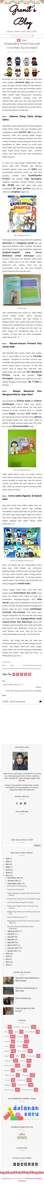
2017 (8, 876)
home (6, 1047)
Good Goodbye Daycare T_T (17, 917)
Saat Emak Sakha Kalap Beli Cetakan (20, 903)
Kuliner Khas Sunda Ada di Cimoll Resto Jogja (23, 899)
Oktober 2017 (13, 881)
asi (5, 1027)
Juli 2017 (11, 934)
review (22, 1061)
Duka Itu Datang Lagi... (23, 999)
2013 (8, 962)
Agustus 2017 (13, 931)
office (18, 1056)
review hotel (9, 1066)
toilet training (9, 1076)
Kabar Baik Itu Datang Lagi (17, 886)
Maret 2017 (12, 945)
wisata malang (27, 1090)
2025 (8, 859)
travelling (25, 1076)
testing (19, 1071)
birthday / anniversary (22, 1027)
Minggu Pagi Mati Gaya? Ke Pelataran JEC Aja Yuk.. (23, 913)
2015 (8, 957)
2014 (8, 960)
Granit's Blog (22, 16)
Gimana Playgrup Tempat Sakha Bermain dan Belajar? (23, 894)
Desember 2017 (14, 878)
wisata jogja (9, 1090)
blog (6, 1032)
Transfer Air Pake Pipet (15, 890)
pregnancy (8, 1061)
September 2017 (15, 884)
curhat (6, 1037)
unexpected (21, 1080)
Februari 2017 (13, 948)
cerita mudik (30, 1032)
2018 (8, 873)
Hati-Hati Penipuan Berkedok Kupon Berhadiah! (20, 928)
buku (16, 1032)
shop (24, 1066)
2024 (8, 862)
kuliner (19, 1047)
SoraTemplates (17, 1179)
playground (31, 1056)
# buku (24, 40)
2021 (8, 865)
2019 (8, 870)
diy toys (20, 1042)
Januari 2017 (13, 951)
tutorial (7, 1080)
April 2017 (12, 943)
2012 (8, 965)
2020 (8, 867)
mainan (7, 1051)
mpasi (6, 1056)
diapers (7, 1042)
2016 (8, 954)
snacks (7, 1071)
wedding (7, 1085)
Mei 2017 (11, 940)
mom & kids (22, 1051)
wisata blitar (22, 1085)
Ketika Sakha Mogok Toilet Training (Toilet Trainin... (22, 907)
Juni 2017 (11, 937)
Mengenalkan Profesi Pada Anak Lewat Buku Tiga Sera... (23, 922)
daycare (20, 1037)
